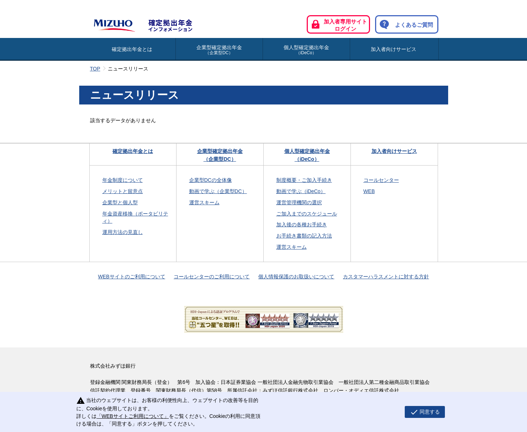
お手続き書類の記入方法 (304, 236)
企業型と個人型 (120, 202)
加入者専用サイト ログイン (337, 25)
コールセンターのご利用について (212, 276)
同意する (422, 412)
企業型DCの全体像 (210, 180)
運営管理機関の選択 (299, 202)
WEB (369, 191)
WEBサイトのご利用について (131, 276)
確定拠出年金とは (132, 49)
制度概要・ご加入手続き (304, 180)
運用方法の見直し (122, 232)
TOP (95, 69)
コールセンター (381, 180)
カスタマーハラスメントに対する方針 (386, 276)
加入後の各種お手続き (301, 224)
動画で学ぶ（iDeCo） (301, 191)
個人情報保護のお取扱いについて (296, 276)
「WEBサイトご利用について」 (131, 416)
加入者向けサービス (393, 49)
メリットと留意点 (122, 191)
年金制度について (122, 180)
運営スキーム (204, 202)
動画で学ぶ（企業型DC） (218, 191)
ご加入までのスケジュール (306, 214)
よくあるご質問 (404, 24)
